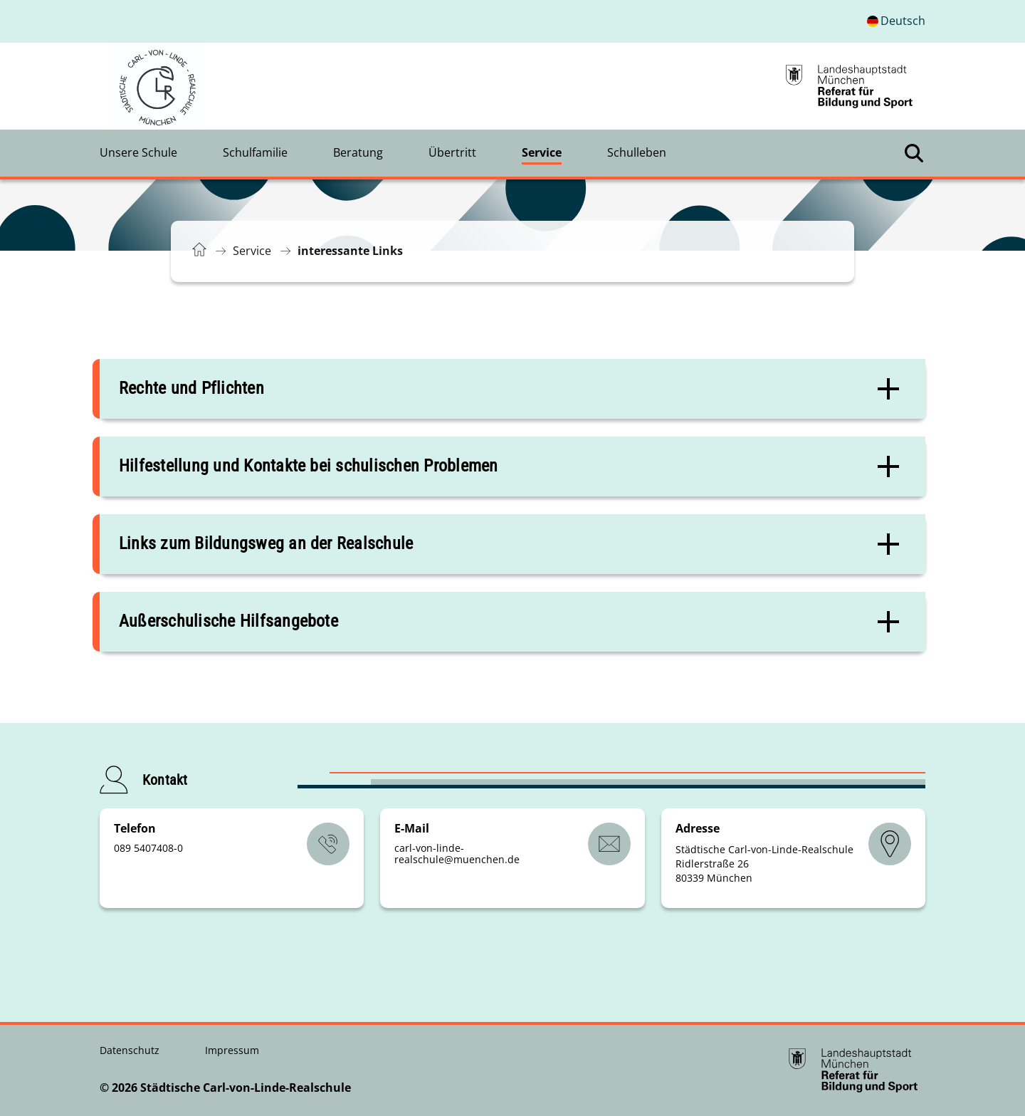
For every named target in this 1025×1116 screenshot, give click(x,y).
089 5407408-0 (148, 848)
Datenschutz (131, 1050)
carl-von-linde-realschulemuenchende (457, 853)
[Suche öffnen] (914, 153)
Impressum (232, 1050)
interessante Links (350, 251)
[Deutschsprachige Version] (896, 21)
